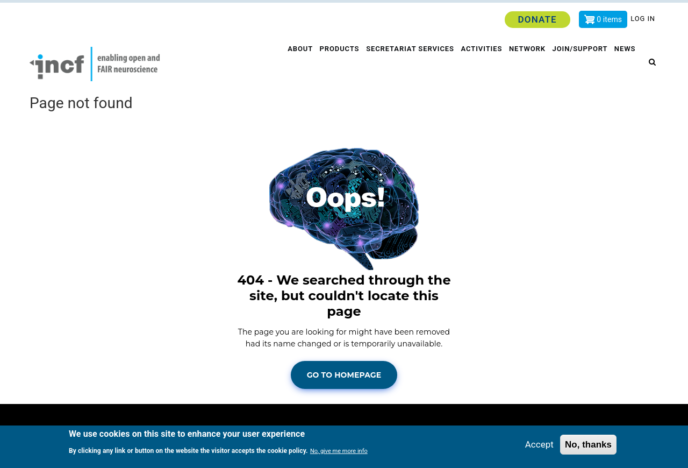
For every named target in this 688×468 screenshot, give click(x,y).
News (626, 64)
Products (335, 64)
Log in (642, 19)
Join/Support (580, 64)
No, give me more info (339, 451)
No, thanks (588, 444)
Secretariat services (406, 64)
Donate (537, 19)
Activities (478, 64)
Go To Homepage (344, 375)
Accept (539, 444)
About (294, 64)
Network (525, 64)
